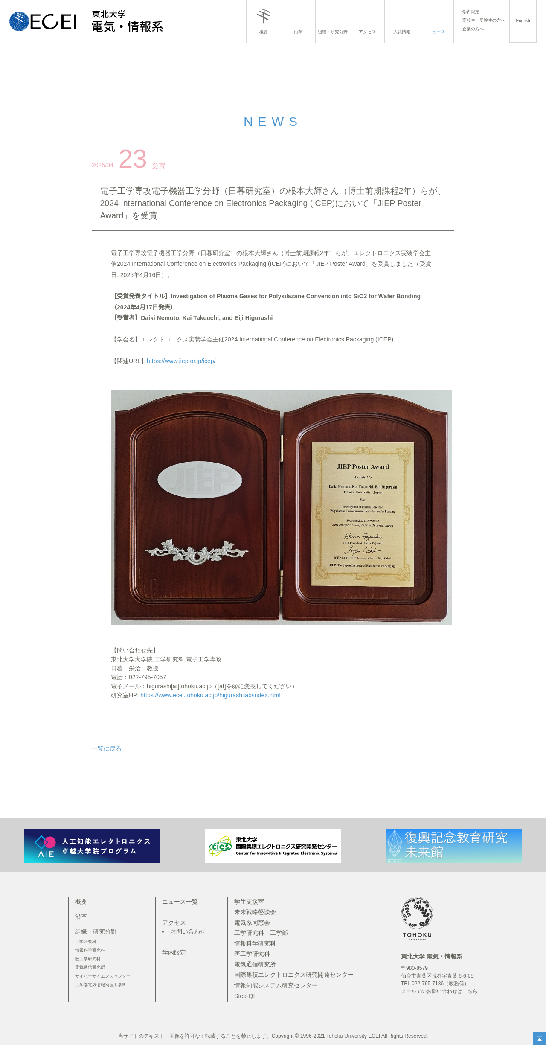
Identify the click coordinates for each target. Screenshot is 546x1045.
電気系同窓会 (252, 922)
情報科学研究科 (90, 950)
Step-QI (244, 996)
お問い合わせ (188, 931)
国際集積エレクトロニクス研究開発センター (294, 974)
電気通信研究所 (90, 967)
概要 (263, 31)
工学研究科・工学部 (261, 932)
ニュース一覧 (180, 901)
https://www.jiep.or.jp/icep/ (181, 361)
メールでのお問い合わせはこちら (439, 991)
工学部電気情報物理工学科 (100, 984)
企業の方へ (473, 29)
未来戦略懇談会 (255, 911)
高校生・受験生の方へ (483, 20)
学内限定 (470, 12)
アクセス (367, 31)
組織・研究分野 (333, 31)
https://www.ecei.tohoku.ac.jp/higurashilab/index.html (210, 695)
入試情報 (401, 31)
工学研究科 (85, 941)
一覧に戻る (107, 748)
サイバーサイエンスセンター (103, 976)
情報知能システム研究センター (276, 985)
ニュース (436, 31)
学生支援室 (249, 901)
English (523, 20)
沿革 (298, 31)
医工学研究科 (88, 958)
